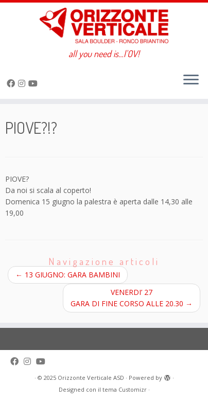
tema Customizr (124, 389)
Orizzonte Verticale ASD (91, 377)
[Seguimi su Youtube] (34, 83)
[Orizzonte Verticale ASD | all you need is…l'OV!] (104, 25)
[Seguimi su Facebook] (12, 83)
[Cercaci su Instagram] (23, 83)
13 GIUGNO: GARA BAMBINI (67, 274)
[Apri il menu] (191, 80)
